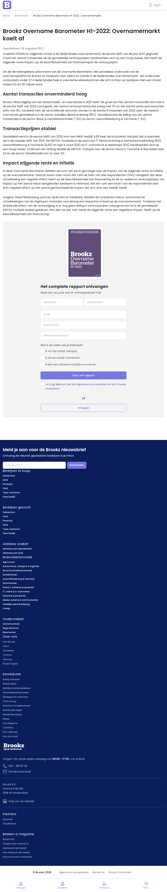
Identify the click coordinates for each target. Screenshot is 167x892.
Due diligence (10, 723)
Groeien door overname (15, 843)
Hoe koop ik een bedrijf (14, 848)
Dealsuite (8, 819)
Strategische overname (15, 696)
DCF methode (10, 731)
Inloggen (83, 408)
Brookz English (10, 663)
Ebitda (6, 718)
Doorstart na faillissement (16, 705)
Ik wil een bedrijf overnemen (62, 358)
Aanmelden (76, 465)
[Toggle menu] (146, 885)
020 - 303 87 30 (17, 766)
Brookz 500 (9, 839)
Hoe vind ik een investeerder (17, 856)
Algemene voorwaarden (91, 384)
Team (6, 646)
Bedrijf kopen (9, 683)
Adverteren (8, 650)
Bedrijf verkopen (11, 679)
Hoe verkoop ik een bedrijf (16, 852)
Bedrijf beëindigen (12, 710)
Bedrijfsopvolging (12, 714)
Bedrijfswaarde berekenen (17, 688)
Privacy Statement (119, 872)
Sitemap (7, 659)
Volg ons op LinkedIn (21, 801)
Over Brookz (9, 641)
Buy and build (10, 736)
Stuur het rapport (83, 375)
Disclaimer (98, 872)
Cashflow (8, 727)
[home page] (7, 5)
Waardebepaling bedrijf (15, 692)
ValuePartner (9, 823)
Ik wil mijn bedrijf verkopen (61, 351)
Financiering (9, 701)
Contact (7, 654)
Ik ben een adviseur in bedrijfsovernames (70, 364)
